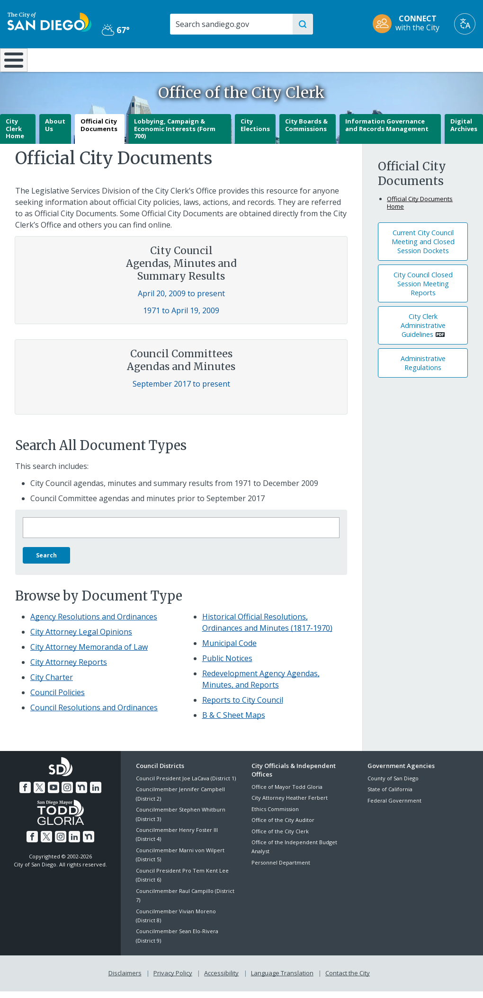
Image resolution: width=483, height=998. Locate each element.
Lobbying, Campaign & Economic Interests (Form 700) (174, 135)
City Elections (255, 132)
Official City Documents (98, 132)
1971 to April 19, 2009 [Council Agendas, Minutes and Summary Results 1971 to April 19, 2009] (181, 317)
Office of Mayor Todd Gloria (286, 793)
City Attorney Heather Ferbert (289, 804)
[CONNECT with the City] (409, 24)
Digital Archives (463, 132)
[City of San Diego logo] (49, 21)
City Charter (51, 684)
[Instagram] (67, 794)
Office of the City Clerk (280, 837)
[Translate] (464, 24)
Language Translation (282, 980)
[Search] (231, 24)
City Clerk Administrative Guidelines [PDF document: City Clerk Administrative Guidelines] (423, 332)
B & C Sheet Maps (233, 721)
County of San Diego (393, 784)
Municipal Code (229, 650)
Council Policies (57, 699)
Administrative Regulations (423, 370)
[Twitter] (39, 794)
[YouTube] (53, 794)
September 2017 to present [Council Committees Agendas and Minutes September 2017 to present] (181, 391)
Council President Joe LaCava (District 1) (186, 784)
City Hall (442, 59)
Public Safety (362, 59)
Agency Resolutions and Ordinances (93, 623)
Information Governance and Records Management (387, 132)
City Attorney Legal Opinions (81, 638)
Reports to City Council (242, 706)
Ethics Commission (275, 815)
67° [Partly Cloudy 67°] (116, 30)
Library (282, 59)
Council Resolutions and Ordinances (94, 714)
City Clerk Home (15, 135)
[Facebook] (25, 794)
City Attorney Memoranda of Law (89, 653)
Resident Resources (137, 59)
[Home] (12, 63)
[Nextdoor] (81, 794)
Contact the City (347, 980)
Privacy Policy (172, 980)
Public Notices (227, 665)
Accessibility (221, 980)
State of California (389, 796)
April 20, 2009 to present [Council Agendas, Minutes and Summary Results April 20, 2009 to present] (181, 300)
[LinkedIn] (95, 794)
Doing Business (208, 59)
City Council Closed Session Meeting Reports (423, 290)
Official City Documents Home (420, 209)
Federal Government (394, 807)
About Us (55, 132)
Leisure (61, 59)
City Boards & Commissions (306, 132)
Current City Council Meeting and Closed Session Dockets (423, 248)
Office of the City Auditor (282, 826)
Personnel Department (280, 869)
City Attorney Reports (68, 668)
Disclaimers (125, 980)
